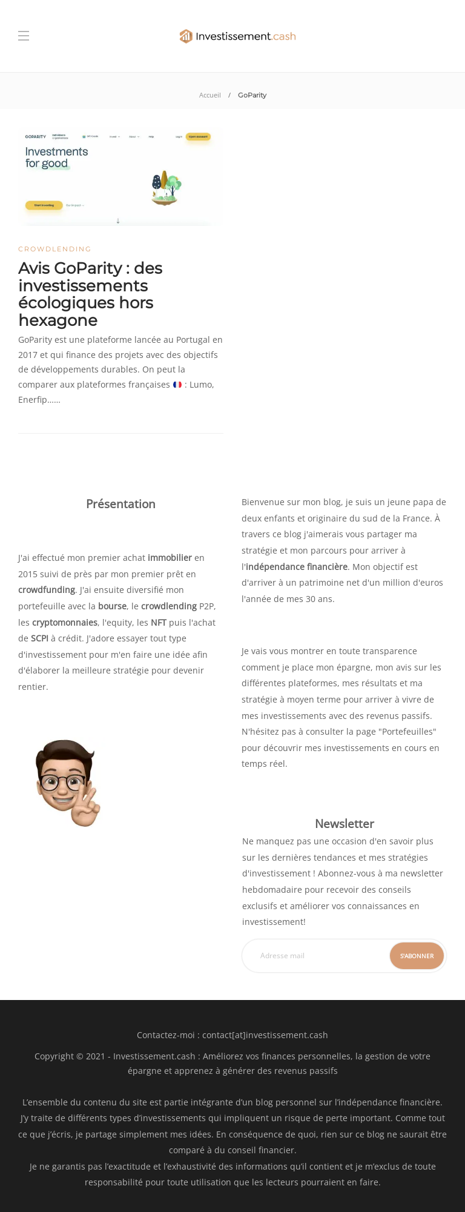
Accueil (210, 94)
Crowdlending (55, 249)
